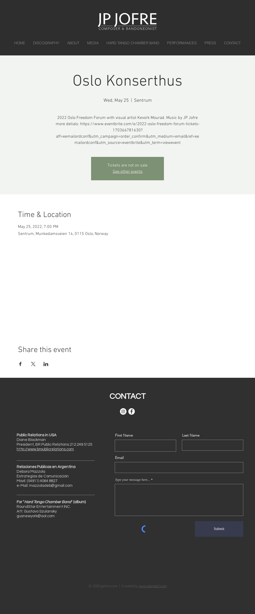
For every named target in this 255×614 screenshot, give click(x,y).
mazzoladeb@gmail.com (51, 486)
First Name (124, 435)
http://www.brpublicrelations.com (45, 449)
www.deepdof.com (153, 586)
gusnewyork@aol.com (36, 516)
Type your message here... (132, 479)
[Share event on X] (33, 364)
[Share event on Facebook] (20, 364)
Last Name (191, 435)
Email (119, 457)
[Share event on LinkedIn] (45, 364)
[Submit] (219, 529)
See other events (128, 171)
